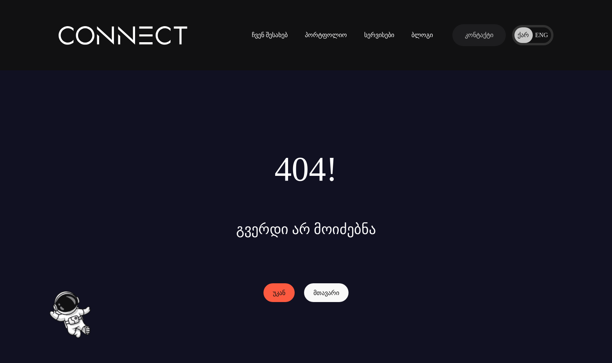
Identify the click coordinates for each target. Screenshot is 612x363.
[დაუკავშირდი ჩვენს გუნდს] (479, 35)
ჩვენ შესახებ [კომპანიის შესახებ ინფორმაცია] (270, 35)
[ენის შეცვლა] (532, 35)
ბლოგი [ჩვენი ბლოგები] (422, 35)
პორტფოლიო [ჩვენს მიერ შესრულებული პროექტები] (326, 35)
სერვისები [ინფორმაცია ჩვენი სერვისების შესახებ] (379, 35)
